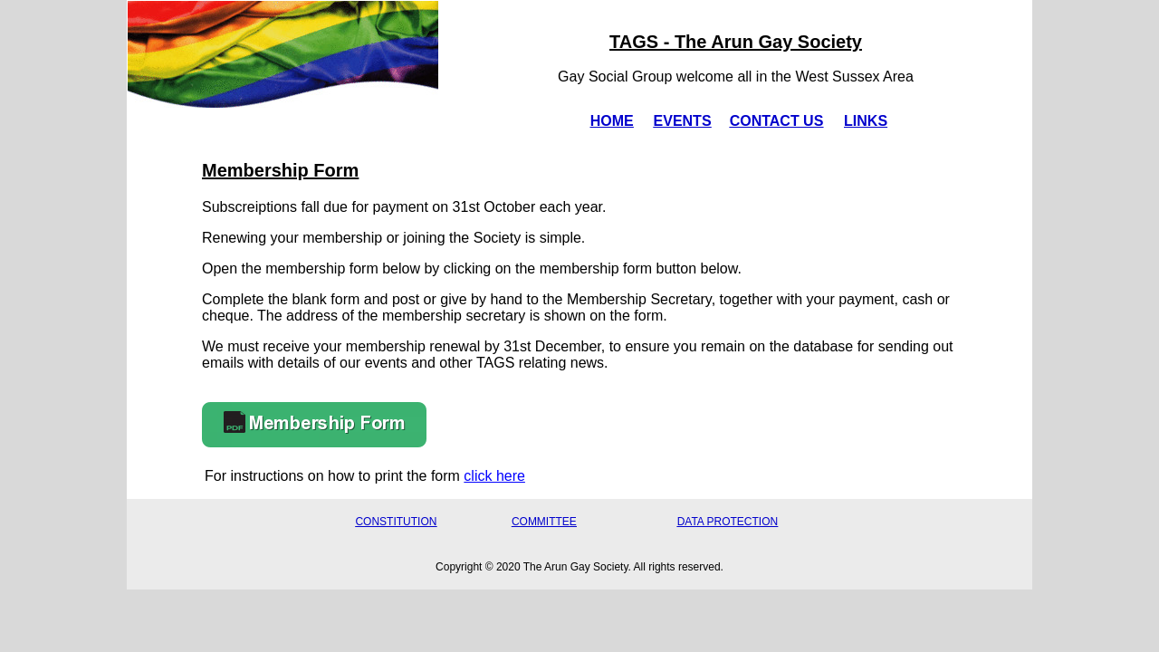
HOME (612, 121)
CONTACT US (777, 121)
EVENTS (683, 121)
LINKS (865, 121)
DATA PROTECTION (728, 521)
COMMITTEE (544, 521)
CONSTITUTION (395, 521)
